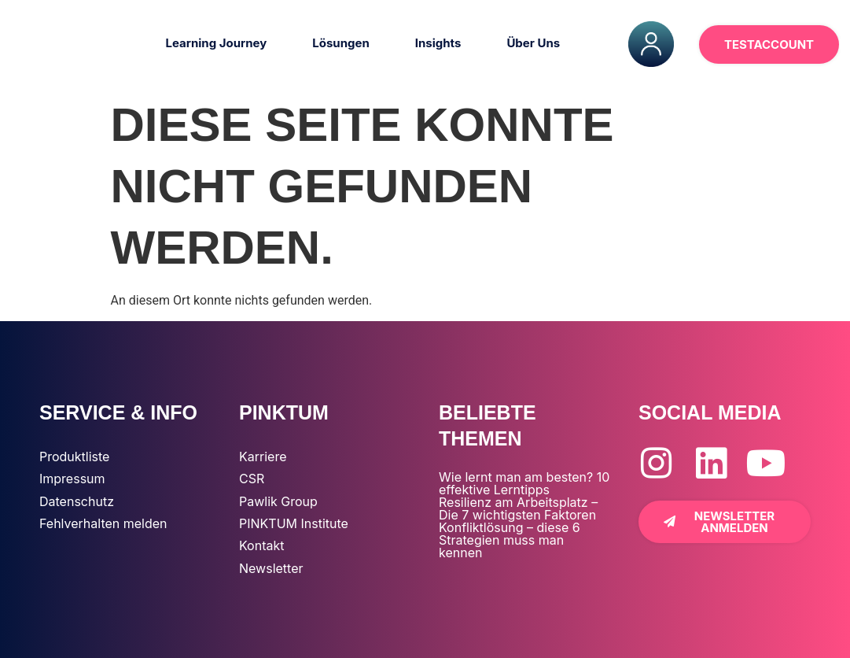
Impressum (72, 478)
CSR (251, 478)
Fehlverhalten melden (103, 523)
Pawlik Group (278, 501)
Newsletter (271, 568)
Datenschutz (76, 501)
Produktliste (74, 456)
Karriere (262, 456)
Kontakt (261, 545)
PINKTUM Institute (293, 523)
